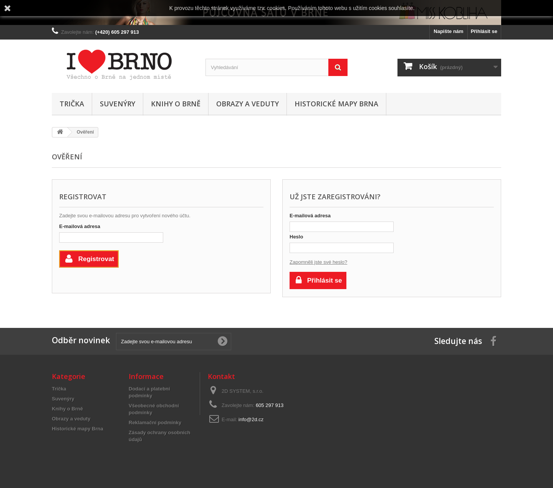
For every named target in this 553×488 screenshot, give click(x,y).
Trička (72, 103)
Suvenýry (117, 103)
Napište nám (448, 31)
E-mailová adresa (79, 226)
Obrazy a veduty (247, 103)
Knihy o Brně (175, 103)
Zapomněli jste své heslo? (318, 262)
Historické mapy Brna (336, 103)
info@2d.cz (250, 419)
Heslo (296, 237)
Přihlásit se (484, 31)
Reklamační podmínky (155, 422)
